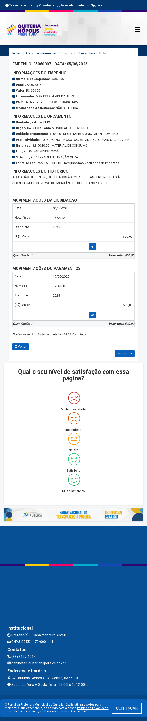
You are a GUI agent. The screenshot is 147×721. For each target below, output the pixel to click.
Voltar (20, 346)
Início (16, 53)
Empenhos (87, 53)
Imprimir (125, 353)
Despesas (68, 53)
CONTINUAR (127, 708)
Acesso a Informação (40, 53)
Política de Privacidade (92, 708)
